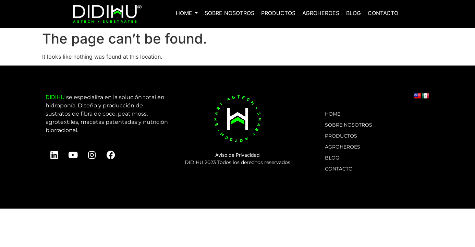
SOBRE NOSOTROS (348, 125)
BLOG (332, 158)
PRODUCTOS (341, 136)
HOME (332, 114)
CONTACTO (339, 169)
